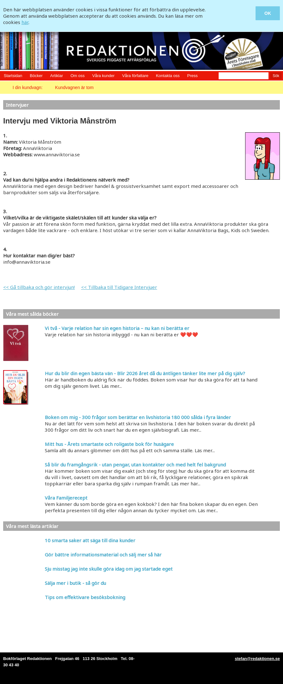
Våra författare (135, 75)
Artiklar (56, 75)
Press (192, 75)
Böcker (36, 75)
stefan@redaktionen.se (257, 658)
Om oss (77, 75)
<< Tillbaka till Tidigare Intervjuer (119, 287)
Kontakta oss (168, 75)
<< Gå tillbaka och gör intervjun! (39, 287)
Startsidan (13, 75)
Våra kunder (103, 75)
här (24, 22)
